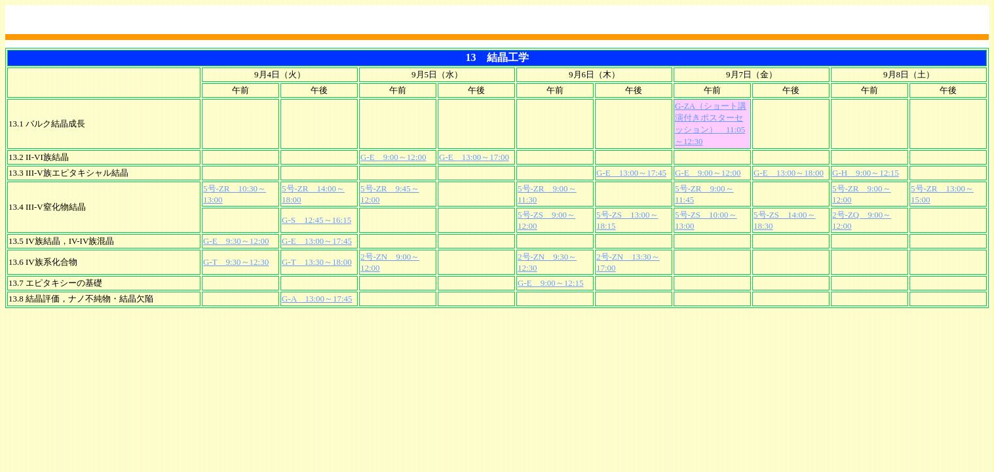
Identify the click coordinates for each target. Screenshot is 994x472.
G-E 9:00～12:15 (550, 283)
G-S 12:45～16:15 (316, 220)
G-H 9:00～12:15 (865, 173)
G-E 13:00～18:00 (789, 173)
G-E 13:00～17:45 (631, 173)
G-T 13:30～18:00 (317, 262)
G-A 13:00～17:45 (317, 299)
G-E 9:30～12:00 (236, 241)
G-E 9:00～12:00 (393, 157)
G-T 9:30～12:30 (236, 262)
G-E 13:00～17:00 (474, 157)
